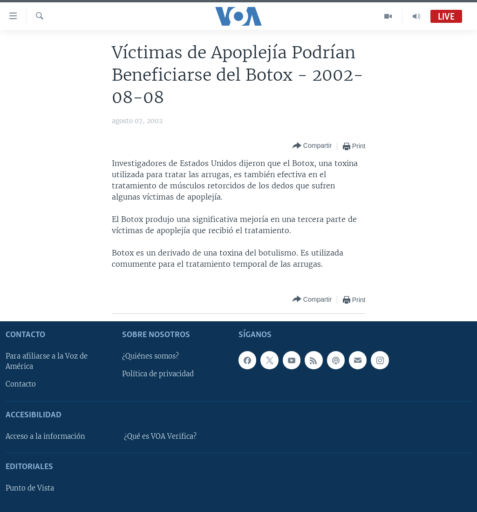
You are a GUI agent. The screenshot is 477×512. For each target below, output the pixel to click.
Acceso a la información (45, 436)
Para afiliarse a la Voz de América (47, 361)
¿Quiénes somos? (150, 356)
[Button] (312, 146)
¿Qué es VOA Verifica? (160, 436)
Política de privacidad (158, 374)
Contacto (21, 384)
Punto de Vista (30, 488)
